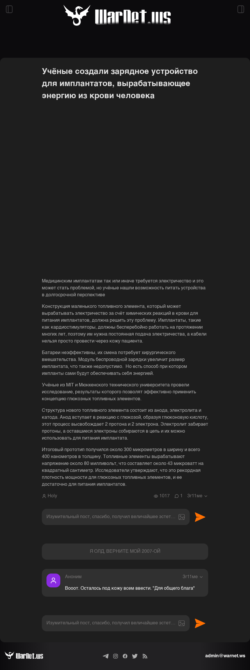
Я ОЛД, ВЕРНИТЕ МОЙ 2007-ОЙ (125, 551)
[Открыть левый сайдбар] (9, 9)
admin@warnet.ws (225, 656)
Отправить (200, 516)
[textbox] (116, 517)
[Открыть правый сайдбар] (240, 9)
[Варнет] (28, 656)
